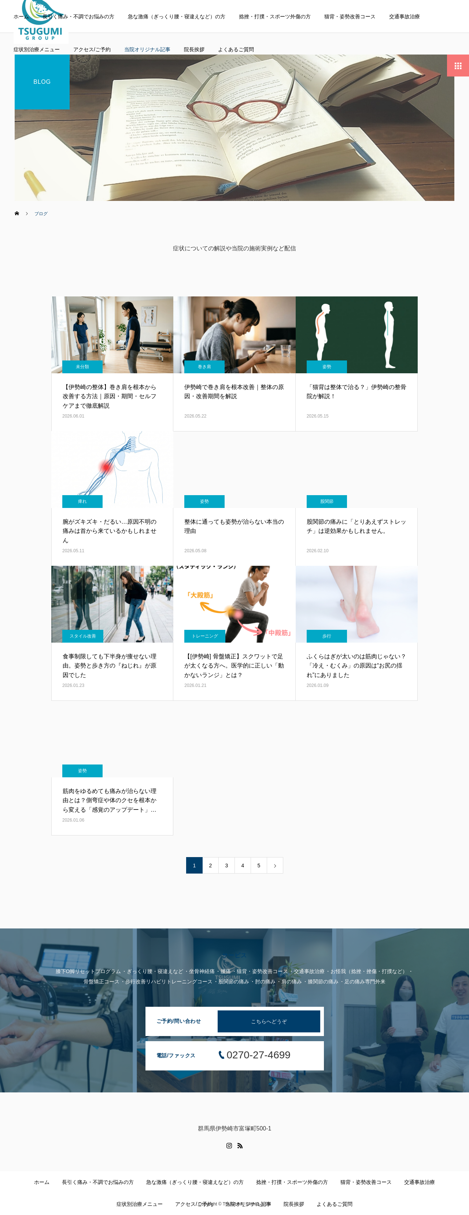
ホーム (21, 16)
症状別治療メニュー (37, 49)
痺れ (82, 501)
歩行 (326, 636)
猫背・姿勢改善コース (350, 16)
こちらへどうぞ (269, 1021)
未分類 (82, 366)
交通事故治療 (404, 16)
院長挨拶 (194, 49)
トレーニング (205, 636)
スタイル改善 (83, 636)
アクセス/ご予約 (92, 49)
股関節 (326, 501)
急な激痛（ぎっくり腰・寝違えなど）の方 (176, 16)
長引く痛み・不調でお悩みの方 (78, 16)
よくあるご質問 (236, 49)
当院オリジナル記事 (147, 49)
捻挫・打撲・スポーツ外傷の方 (275, 16)
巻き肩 (204, 366)
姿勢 (326, 366)
